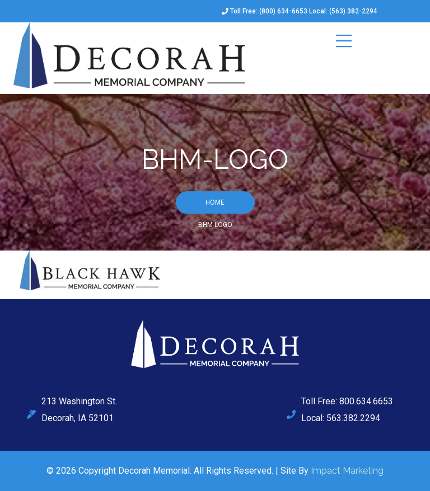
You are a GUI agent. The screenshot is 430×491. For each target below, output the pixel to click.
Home (215, 202)
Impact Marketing (347, 470)
